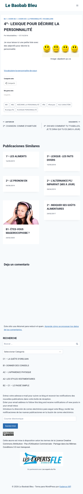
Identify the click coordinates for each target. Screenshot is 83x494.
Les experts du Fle (48, 469)
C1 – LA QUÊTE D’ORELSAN (15, 359)
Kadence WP (65, 486)
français (51, 105)
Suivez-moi (10, 426)
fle (43, 105)
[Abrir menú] (77, 5)
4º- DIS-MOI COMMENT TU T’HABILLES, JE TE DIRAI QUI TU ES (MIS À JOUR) (62, 125)
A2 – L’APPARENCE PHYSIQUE (17, 372)
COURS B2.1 (13, 19)
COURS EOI (23, 19)
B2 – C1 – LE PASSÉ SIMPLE (16, 385)
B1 (6, 105)
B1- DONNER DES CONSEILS (16, 365)
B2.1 (5, 19)
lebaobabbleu (12, 35)
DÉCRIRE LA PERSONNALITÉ (28, 105)
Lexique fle (9, 110)
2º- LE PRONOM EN (16, 180)
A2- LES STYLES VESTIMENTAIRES (19, 379)
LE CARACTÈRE (64, 105)
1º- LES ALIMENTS (16, 156)
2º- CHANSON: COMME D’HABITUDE (21, 123)
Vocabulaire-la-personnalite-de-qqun (20, 70)
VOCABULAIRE (48, 19)
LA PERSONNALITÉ (35, 19)
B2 (12, 105)
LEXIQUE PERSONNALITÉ (27, 110)
